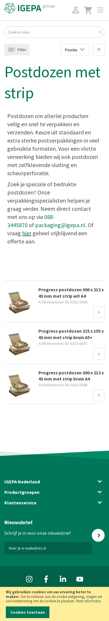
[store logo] (29, 8)
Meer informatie (88, 601)
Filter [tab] (21, 49)
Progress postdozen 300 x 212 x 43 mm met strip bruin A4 (71, 376)
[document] (54, 604)
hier (26, 233)
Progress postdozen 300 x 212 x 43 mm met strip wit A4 (71, 293)
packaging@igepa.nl (60, 225)
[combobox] (54, 32)
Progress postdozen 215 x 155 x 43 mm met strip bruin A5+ (71, 334)
